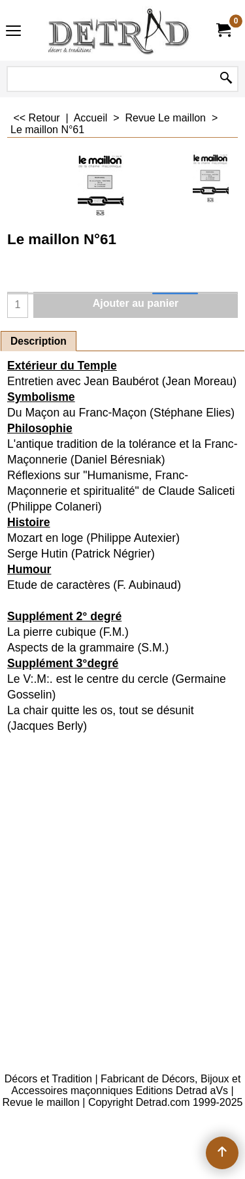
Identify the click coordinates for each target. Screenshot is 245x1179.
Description (38, 341)
